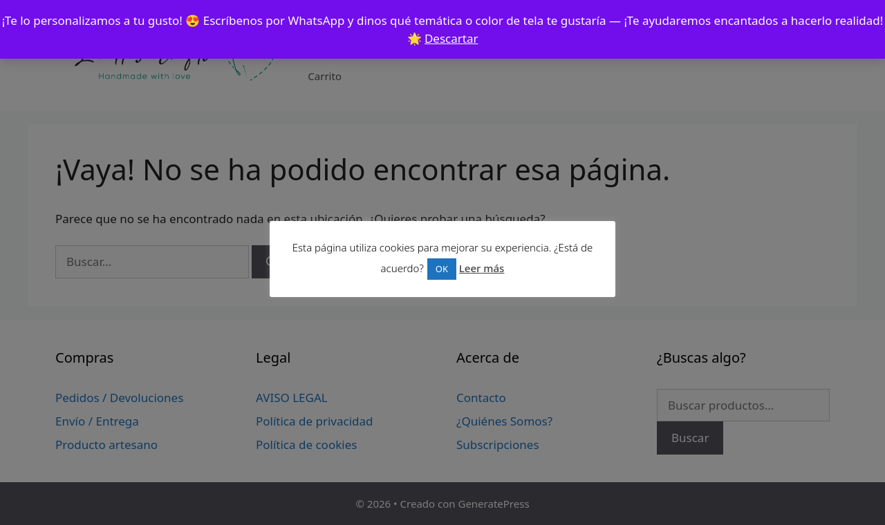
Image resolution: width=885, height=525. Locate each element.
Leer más (482, 268)
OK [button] (442, 268)
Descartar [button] (451, 38)
